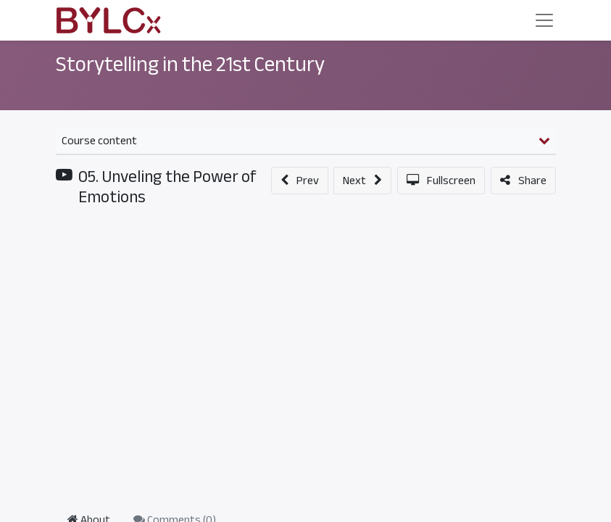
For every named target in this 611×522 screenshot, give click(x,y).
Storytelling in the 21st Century (190, 64)
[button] (299, 180)
